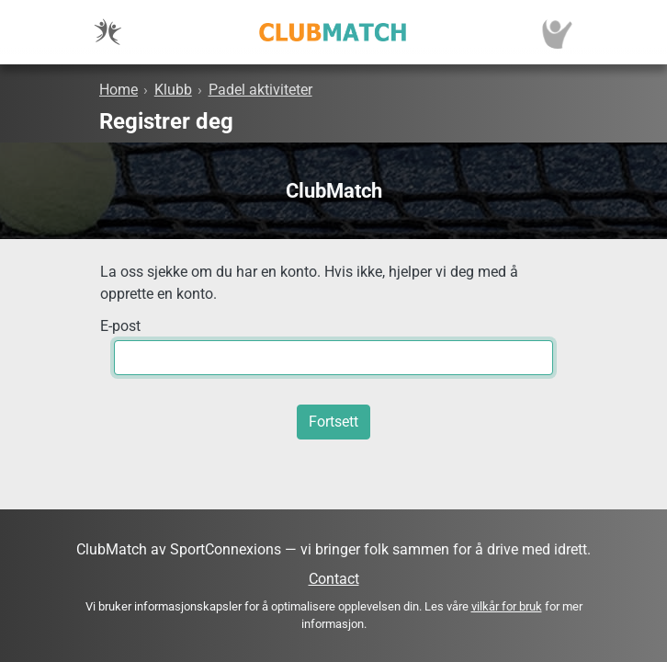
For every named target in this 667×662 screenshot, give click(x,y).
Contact (334, 579)
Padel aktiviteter (260, 89)
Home (118, 89)
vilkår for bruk (506, 606)
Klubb (173, 89)
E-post (120, 326)
